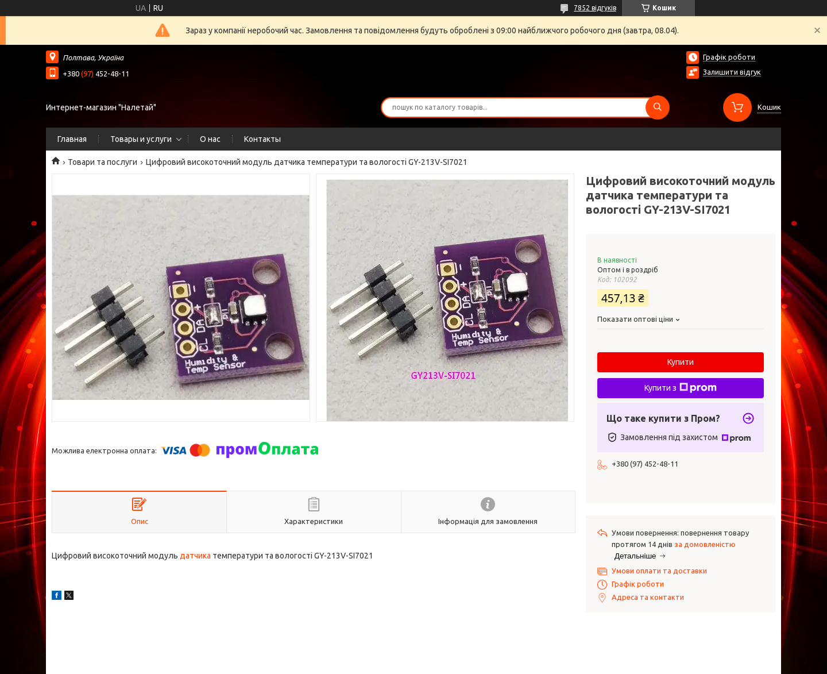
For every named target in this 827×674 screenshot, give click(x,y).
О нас (210, 139)
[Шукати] (658, 107)
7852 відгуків (595, 7)
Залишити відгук (732, 72)
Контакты (262, 139)
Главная (72, 139)
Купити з (680, 388)
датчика (195, 555)
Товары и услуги (141, 139)
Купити (680, 362)
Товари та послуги (102, 162)
